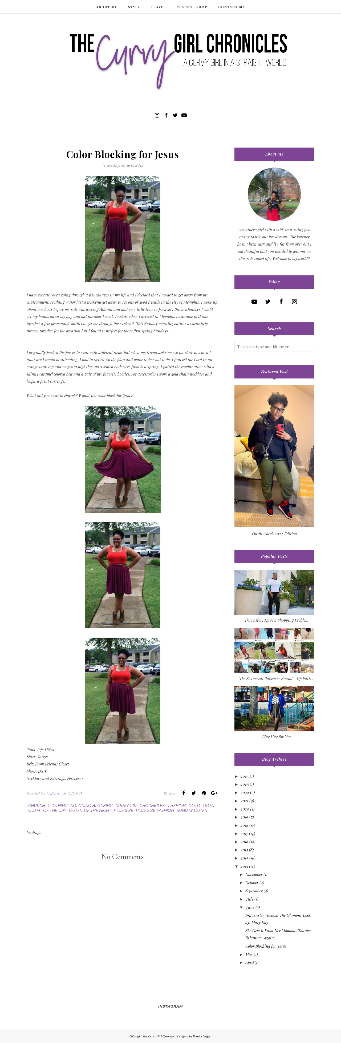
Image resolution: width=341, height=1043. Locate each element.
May (249, 954)
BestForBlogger (202, 1036)
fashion (177, 805)
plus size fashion (155, 810)
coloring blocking (91, 805)
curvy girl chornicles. (140, 805)
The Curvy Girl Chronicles (159, 1036)
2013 (244, 866)
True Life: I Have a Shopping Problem (276, 620)
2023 (245, 784)
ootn (208, 805)
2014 (244, 858)
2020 (245, 809)
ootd (194, 805)
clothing (58, 805)
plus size (123, 810)
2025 (245, 776)
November (253, 874)
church (36, 805)
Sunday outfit (192, 810)
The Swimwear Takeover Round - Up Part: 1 (276, 678)
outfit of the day (47, 810)
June (249, 907)
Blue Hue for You (276, 736)
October (251, 882)
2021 (244, 800)
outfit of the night (90, 810)
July (249, 899)
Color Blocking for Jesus (266, 946)
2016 (244, 841)
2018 (244, 825)
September (254, 890)
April (249, 962)
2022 (245, 792)
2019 (244, 817)
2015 (244, 849)
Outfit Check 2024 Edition (274, 533)
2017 (244, 833)
